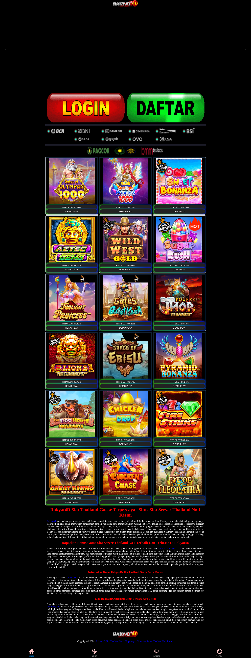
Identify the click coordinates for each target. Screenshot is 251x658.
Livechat (156, 653)
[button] (5, 49)
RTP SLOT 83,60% (125, 498)
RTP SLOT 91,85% (71, 498)
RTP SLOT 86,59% (71, 440)
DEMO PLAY (71, 211)
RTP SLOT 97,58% (179, 265)
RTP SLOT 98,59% (179, 207)
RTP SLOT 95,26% (179, 382)
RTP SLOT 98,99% (71, 207)
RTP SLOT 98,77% (125, 207)
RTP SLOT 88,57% (125, 382)
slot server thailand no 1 (169, 548)
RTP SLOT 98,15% (71, 265)
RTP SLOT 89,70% (179, 498)
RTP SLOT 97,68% (125, 265)
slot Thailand (72, 577)
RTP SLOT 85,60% (125, 440)
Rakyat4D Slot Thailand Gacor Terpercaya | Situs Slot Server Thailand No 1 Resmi (134, 641)
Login (31, 653)
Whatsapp (220, 653)
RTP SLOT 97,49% (71, 323)
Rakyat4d (51, 521)
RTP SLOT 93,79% (71, 382)
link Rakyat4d (53, 606)
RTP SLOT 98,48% (179, 323)
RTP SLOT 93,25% (179, 440)
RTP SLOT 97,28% (125, 323)
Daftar (94, 653)
